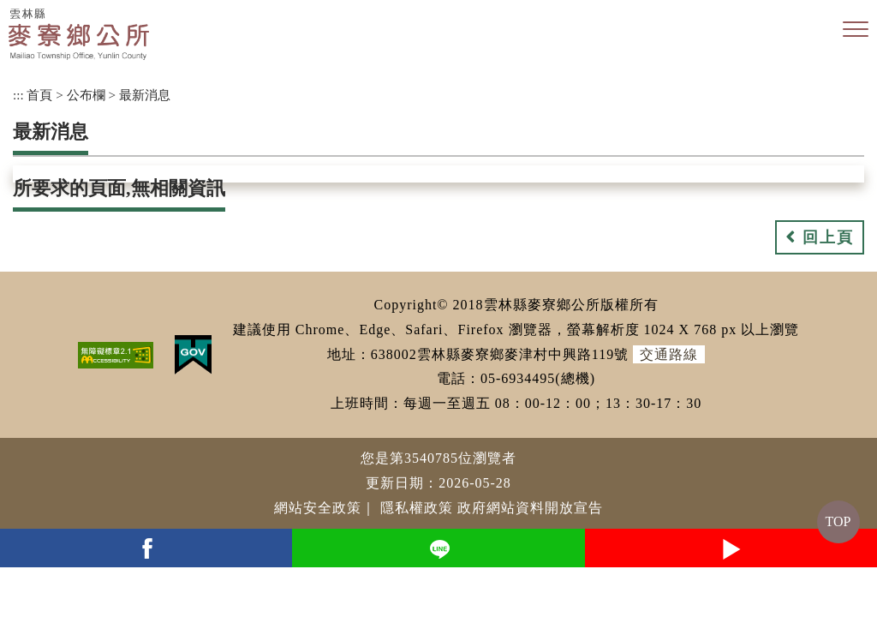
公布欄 (86, 94)
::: (18, 94)
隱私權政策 (416, 507)
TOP (838, 521)
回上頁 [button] (828, 237)
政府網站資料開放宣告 (530, 507)
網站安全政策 (317, 507)
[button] (855, 30)
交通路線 (669, 354)
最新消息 (144, 94)
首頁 (39, 94)
